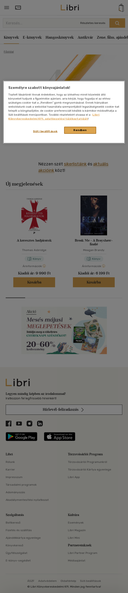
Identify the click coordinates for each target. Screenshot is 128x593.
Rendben (80, 130)
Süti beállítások (45, 131)
